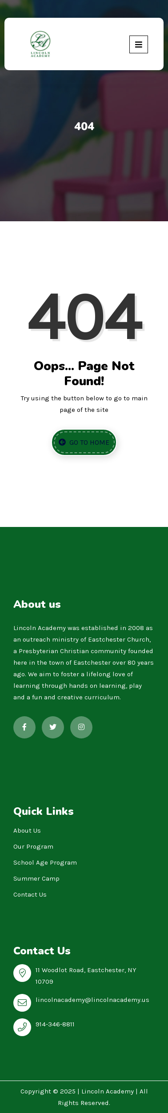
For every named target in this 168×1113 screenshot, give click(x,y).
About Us (27, 830)
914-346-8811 (55, 1024)
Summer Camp (36, 878)
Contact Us (30, 894)
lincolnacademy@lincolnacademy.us (92, 1000)
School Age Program (45, 862)
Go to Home (84, 442)
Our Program (33, 846)
